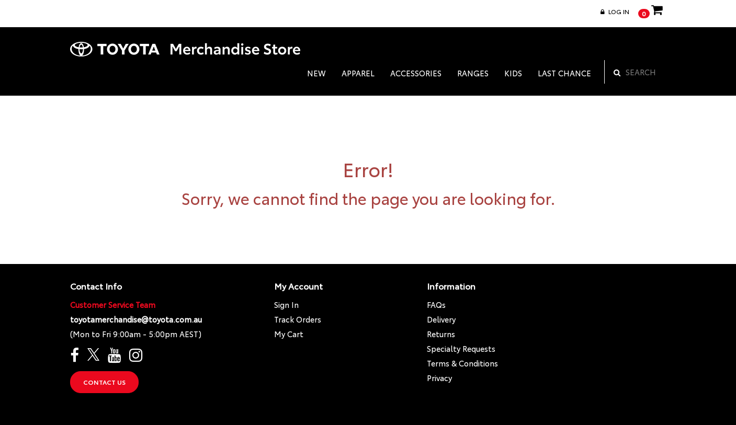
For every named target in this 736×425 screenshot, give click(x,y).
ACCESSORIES (415, 72)
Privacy (439, 377)
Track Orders (297, 319)
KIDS (513, 72)
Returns (441, 333)
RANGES (473, 72)
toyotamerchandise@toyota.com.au (136, 319)
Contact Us (104, 381)
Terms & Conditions (462, 363)
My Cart (288, 333)
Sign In (286, 304)
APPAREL (358, 72)
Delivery (441, 319)
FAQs (436, 304)
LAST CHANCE (564, 72)
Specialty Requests (461, 348)
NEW (316, 72)
